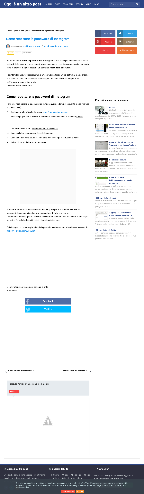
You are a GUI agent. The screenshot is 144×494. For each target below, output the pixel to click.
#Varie (56, 470)
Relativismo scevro (117, 164)
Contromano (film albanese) (21, 363)
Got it (80, 491)
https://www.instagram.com (55, 112)
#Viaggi (65, 470)
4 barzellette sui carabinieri (75, 363)
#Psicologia (76, 467)
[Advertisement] (72, 17)
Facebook (30, 301)
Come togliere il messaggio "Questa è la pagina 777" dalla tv (122, 146)
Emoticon (14, 384)
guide (18, 53)
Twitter (57, 301)
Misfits (112, 107)
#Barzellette (76, 470)
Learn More (67, 491)
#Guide (65, 467)
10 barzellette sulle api (106, 203)
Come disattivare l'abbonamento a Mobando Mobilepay (121, 185)
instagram (27, 53)
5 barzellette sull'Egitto (106, 235)
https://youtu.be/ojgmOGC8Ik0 (21, 231)
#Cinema (55, 467)
